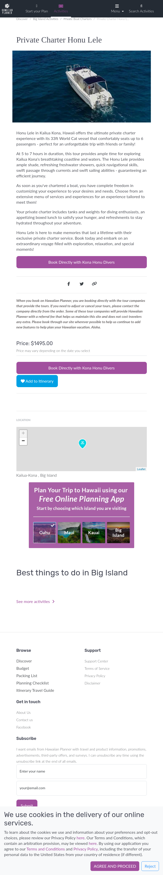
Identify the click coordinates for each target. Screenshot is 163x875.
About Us (23, 712)
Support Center (96, 661)
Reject (150, 866)
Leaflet (141, 469)
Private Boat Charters (78, 19)
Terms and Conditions (46, 848)
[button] (117, 8)
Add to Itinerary (37, 381)
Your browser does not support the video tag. (81, 515)
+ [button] (23, 434)
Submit (27, 805)
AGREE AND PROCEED (115, 866)
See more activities (35, 601)
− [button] (23, 441)
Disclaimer (93, 683)
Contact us (24, 720)
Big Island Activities (45, 19)
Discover (22, 19)
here (80, 837)
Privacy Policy (95, 676)
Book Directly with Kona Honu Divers (81, 262)
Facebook (23, 727)
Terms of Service (97, 668)
